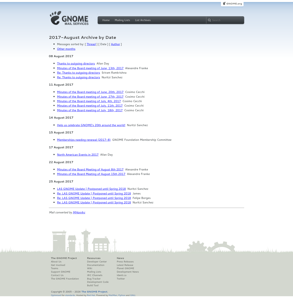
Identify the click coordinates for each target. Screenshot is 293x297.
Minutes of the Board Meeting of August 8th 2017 (90, 169)
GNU (132, 295)
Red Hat (91, 295)
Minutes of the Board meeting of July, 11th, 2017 (90, 106)
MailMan (112, 295)
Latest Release (125, 265)
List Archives (143, 20)
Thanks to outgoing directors (76, 63)
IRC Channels (95, 275)
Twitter (121, 278)
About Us (56, 261)
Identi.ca (121, 275)
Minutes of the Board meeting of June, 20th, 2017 (90, 92)
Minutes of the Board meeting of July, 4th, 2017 (89, 101)
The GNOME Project (64, 258)
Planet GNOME (125, 268)
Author (115, 44)
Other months (66, 49)
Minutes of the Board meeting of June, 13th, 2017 (90, 68)
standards (70, 295)
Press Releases (125, 261)
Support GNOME (60, 271)
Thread (91, 44)
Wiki (89, 268)
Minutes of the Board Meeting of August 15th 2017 (91, 174)
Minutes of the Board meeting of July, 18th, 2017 (90, 110)
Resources (94, 258)
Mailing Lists (122, 20)
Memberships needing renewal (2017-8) (84, 140)
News (120, 258)
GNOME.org (234, 3)
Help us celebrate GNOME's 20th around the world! (91, 125)
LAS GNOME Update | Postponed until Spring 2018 (91, 189)
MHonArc (79, 212)
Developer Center (97, 261)
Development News (128, 271)
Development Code (98, 282)
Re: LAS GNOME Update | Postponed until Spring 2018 (94, 193)
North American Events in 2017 (77, 155)
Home (106, 20)
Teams (54, 268)
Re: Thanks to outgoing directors (78, 73)
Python (121, 295)
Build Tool (92, 285)
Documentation (95, 265)
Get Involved (58, 265)
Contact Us (57, 275)
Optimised (56, 295)
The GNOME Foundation (65, 278)
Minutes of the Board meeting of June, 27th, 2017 (90, 97)
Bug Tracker (94, 278)
